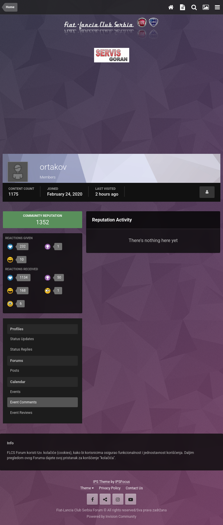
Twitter (105, 499)
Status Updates (22, 339)
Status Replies (21, 349)
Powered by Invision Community (111, 517)
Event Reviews (21, 413)
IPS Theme (101, 482)
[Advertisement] (111, 106)
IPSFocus (122, 482)
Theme (87, 488)
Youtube (130, 499)
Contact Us (134, 488)
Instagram (117, 499)
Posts (14, 371)
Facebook (92, 499)
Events (15, 392)
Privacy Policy (110, 488)
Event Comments (23, 402)
